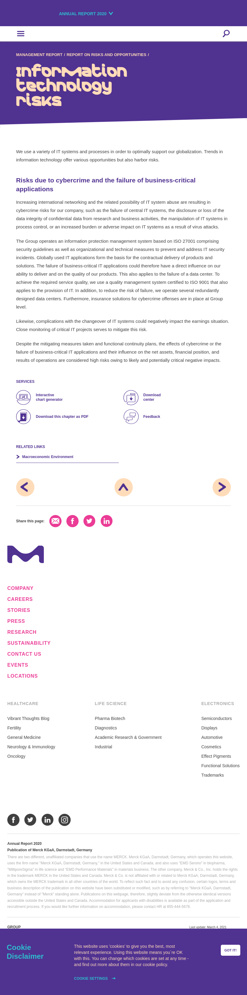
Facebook (72, 521)
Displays (209, 727)
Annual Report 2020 (83, 13)
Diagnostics (106, 727)
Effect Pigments (216, 756)
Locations (22, 676)
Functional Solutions (220, 765)
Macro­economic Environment (47, 457)
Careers (20, 599)
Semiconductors (216, 718)
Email (55, 521)
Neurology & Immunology (31, 746)
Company (20, 588)
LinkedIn (107, 521)
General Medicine (24, 737)
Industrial (103, 746)
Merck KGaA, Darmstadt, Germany (37, 14)
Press (16, 621)
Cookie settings (91, 978)
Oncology (16, 756)
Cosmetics (211, 746)
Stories (18, 610)
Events (17, 665)
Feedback (151, 417)
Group (14, 927)
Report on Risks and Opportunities (106, 54)
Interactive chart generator (49, 397)
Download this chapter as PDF (62, 417)
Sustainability (29, 643)
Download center (152, 397)
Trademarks (212, 775)
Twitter (89, 521)
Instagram (64, 820)
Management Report (39, 54)
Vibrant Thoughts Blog (28, 718)
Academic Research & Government (128, 737)
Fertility (14, 727)
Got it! (230, 950)
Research (22, 632)
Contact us (24, 654)
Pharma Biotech (110, 718)
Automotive (212, 737)
